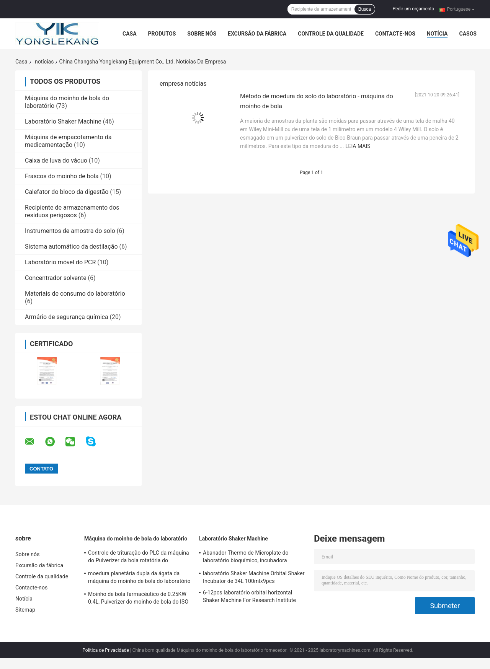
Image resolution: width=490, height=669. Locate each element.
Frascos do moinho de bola (62, 176)
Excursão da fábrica (257, 34)
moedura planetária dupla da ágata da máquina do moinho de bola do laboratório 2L (139, 578)
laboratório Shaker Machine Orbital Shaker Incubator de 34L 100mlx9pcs (254, 577)
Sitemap (25, 610)
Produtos (162, 34)
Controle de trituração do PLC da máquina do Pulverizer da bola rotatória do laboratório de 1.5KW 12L (138, 558)
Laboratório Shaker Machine (63, 121)
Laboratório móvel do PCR (60, 262)
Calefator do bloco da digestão (66, 191)
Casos (467, 34)
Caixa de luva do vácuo (56, 160)
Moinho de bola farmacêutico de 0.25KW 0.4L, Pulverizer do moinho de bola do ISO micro (138, 599)
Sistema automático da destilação (71, 246)
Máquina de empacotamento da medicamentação (68, 140)
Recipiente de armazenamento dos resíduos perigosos (72, 211)
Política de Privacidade (105, 650)
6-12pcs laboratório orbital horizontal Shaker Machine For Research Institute (249, 596)
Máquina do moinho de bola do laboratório (135, 539)
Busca (364, 9)
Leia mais (358, 146)
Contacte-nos (395, 34)
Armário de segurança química (66, 317)
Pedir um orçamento (413, 8)
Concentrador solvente (56, 278)
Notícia (437, 34)
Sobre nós (201, 34)
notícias (44, 62)
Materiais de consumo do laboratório (75, 293)
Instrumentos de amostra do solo (70, 230)
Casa (129, 34)
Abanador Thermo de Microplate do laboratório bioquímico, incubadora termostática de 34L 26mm (246, 558)
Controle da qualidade (331, 34)
